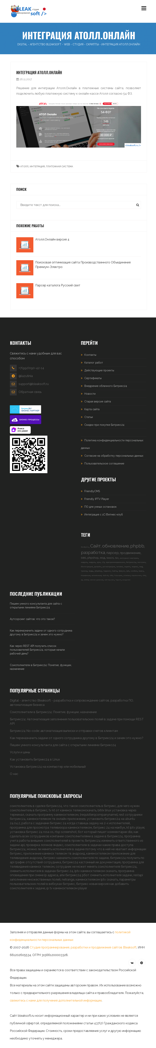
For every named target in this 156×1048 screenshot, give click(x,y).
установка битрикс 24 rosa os (31, 832)
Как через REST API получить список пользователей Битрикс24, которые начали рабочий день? (37, 649)
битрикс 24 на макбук (109, 827)
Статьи (88, 417)
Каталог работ (93, 362)
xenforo (134, 571)
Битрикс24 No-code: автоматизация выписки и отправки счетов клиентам (64, 731)
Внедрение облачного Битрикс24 (105, 385)
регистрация (109, 567)
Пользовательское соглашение (104, 463)
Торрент (118, 580)
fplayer (122, 571)
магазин (141, 562)
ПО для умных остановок (100, 506)
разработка (93, 552)
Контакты (90, 354)
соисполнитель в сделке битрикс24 (36, 806)
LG (103, 562)
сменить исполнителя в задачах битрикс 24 (41, 871)
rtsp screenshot (66, 832)
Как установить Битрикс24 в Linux (35, 759)
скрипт (127, 567)
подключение (136, 575)
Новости (90, 393)
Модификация (85, 575)
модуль (84, 562)
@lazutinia (26, 376)
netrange (68, 879)
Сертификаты (93, 378)
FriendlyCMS (92, 491)
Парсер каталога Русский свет (57, 285)
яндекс (135, 567)
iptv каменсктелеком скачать (95, 871)
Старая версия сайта (97, 401)
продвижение (130, 553)
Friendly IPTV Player (96, 498)
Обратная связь (30, 392)
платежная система (59, 166)
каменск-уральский (96, 580)
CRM (111, 575)
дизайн (97, 567)
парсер (112, 553)
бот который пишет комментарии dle (105, 832)
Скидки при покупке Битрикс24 (104, 424)
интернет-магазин (129, 558)
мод (102, 557)
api (82, 580)
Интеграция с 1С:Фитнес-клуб (103, 514)
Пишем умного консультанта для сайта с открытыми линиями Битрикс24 (36, 605)
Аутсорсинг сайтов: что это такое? (32, 619)
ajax (99, 562)
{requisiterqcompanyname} (99, 814)
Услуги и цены (20, 752)
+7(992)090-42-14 (31, 368)
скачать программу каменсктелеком (51, 814)
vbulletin (105, 575)
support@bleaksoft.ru (34, 384)
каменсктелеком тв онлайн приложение (56, 819)
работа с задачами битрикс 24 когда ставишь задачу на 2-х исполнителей (75, 823)
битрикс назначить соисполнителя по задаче (76, 858)
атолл (24, 166)
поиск (141, 571)
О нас (14, 774)
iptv (127, 571)
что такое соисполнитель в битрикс (89, 806)
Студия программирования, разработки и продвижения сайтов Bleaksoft (83, 947)
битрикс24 (131, 562)
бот (116, 558)
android (86, 580)
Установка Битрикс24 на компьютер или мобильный (48, 766)
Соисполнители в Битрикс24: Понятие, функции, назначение (41, 667)
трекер (84, 571)
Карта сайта (92, 409)
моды (91, 571)
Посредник (118, 575)
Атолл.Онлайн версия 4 (52, 239)
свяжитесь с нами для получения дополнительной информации (56, 1000)
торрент (107, 571)
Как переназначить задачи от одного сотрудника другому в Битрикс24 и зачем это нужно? (41, 632)
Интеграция (87, 567)
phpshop (93, 557)
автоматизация (96, 575)
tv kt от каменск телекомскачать (72, 810)
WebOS (110, 558)
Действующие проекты (99, 370)
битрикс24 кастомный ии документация (91, 862)
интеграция (37, 166)
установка (126, 575)
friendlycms (85, 547)
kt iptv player (135, 827)
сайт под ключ (109, 580)
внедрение (126, 580)
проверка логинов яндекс (44, 845)
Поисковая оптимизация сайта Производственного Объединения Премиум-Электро (83, 265)
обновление (115, 546)
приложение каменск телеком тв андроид (54, 853)
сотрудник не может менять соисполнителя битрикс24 (96, 866)
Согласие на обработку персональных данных (113, 455)
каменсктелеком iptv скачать (97, 879)
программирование (115, 562)
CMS (144, 575)
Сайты (115, 571)
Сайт (95, 546)
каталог (119, 567)
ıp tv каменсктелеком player (66, 888)
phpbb (137, 546)
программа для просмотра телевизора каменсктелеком (51, 827)
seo (83, 557)
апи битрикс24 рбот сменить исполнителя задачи (96, 875)
